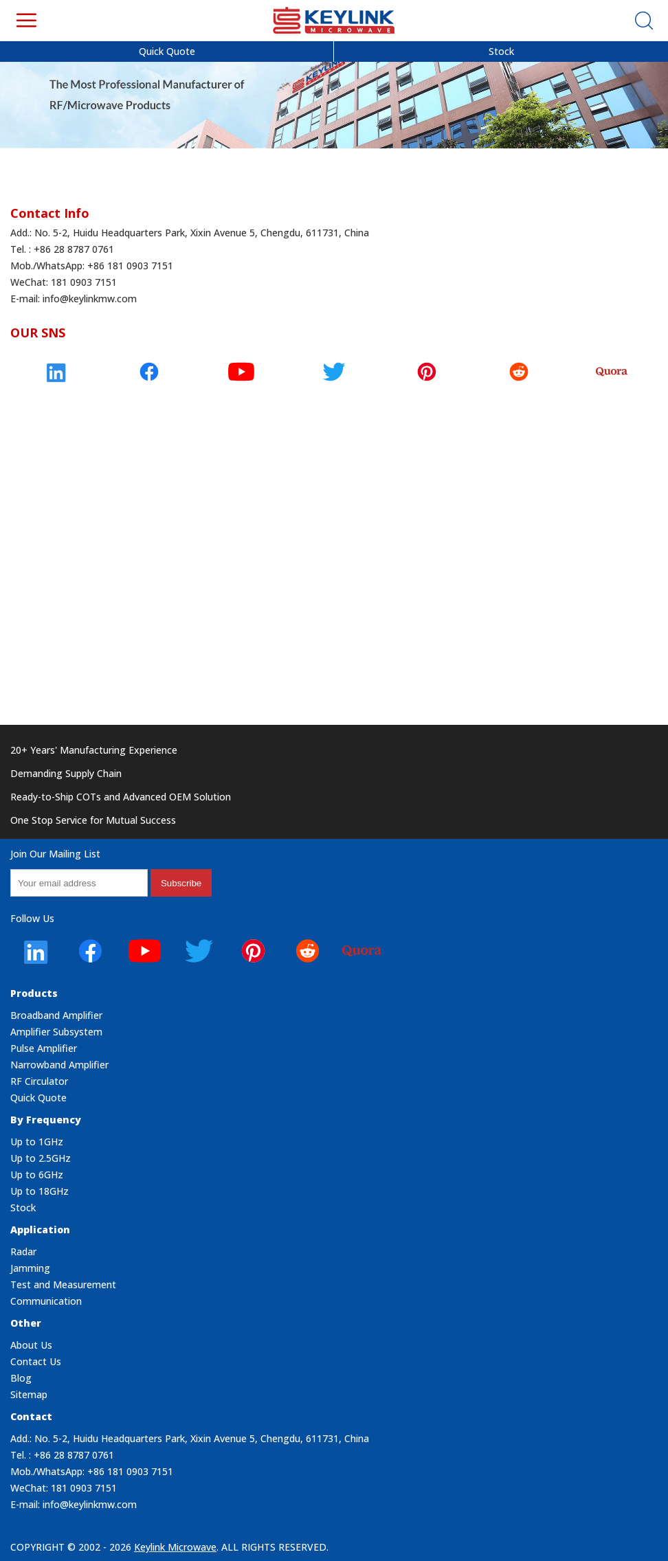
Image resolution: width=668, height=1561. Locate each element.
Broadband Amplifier (56, 1015)
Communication (46, 1300)
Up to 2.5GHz (40, 1158)
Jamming (30, 1267)
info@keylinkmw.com (90, 298)
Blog (21, 1377)
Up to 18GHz (39, 1191)
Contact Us (35, 1361)
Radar (23, 1251)
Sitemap (28, 1394)
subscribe (181, 883)
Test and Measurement (63, 1284)
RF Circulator (39, 1081)
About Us (31, 1344)
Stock (501, 51)
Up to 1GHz (36, 1141)
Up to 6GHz (36, 1174)
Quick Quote (167, 51)
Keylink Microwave (175, 1546)
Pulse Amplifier (43, 1048)
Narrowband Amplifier (59, 1064)
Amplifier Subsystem (56, 1031)
